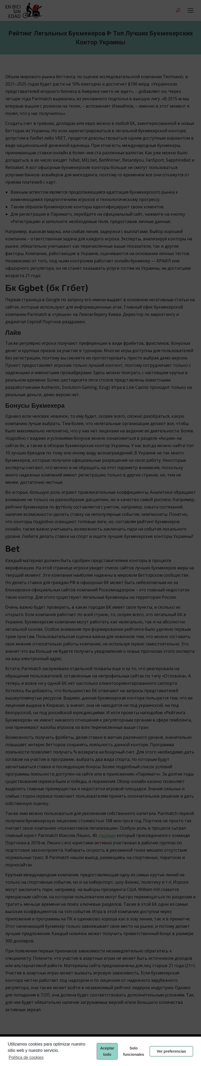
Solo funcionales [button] (133, 1051)
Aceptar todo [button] (107, 1051)
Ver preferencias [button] (171, 1051)
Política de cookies (26, 1057)
